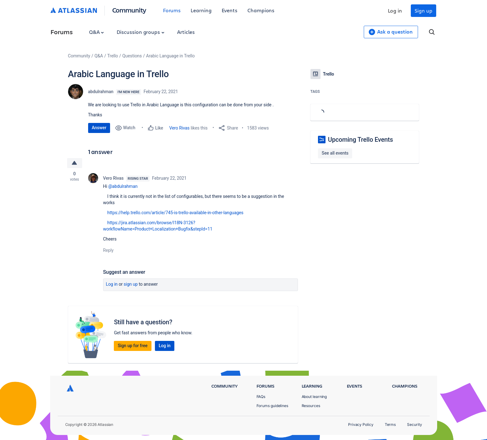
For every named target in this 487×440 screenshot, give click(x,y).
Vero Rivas (179, 127)
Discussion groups (140, 32)
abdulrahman (101, 91)
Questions (132, 55)
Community (129, 9)
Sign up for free (132, 345)
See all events (335, 153)
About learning (314, 396)
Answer (99, 127)
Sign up (423, 10)
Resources (311, 405)
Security (414, 424)
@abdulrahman (122, 186)
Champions (260, 10)
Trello (112, 55)
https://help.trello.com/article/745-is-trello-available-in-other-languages (175, 212)
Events (230, 10)
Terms (390, 424)
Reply (108, 250)
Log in (395, 10)
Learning (201, 10)
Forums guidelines (272, 405)
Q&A (96, 32)
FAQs (261, 396)
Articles (186, 32)
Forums (172, 10)
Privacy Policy (360, 424)
